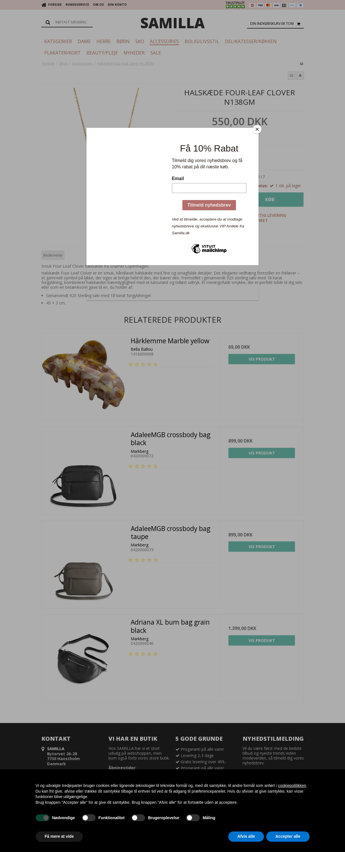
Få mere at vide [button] (59, 836)
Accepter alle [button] (287, 836)
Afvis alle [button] (246, 836)
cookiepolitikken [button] (292, 785)
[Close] (257, 129)
